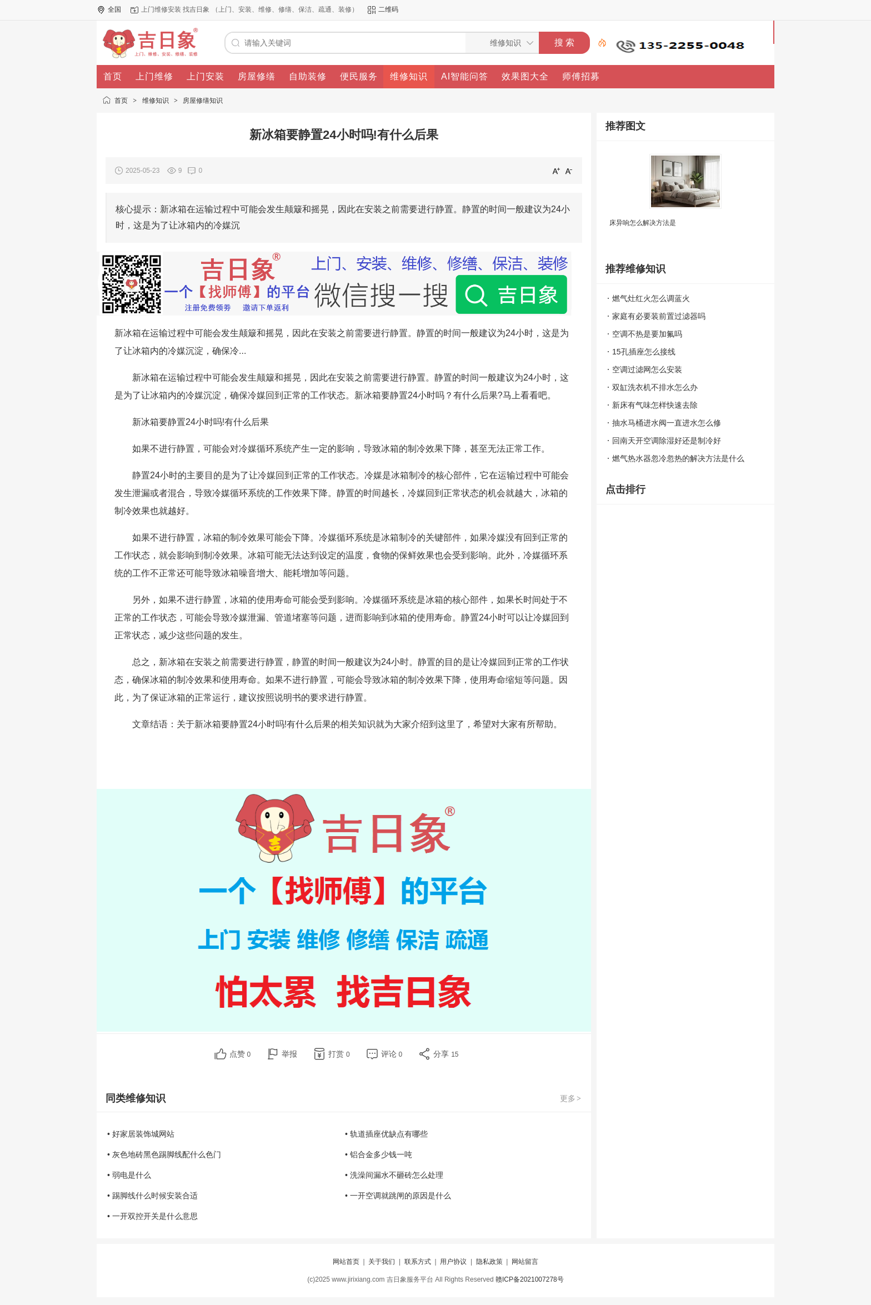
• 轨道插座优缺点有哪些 (386, 1133)
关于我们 (381, 1262)
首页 (121, 100)
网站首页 (346, 1262)
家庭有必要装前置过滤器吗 (658, 316)
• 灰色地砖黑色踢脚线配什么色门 (164, 1154)
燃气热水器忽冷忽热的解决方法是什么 (678, 458)
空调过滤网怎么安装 (647, 369)
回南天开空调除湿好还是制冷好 (666, 440)
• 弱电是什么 (129, 1175)
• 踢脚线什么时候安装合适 (152, 1195)
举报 (289, 1053)
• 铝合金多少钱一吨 (378, 1154)
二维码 (388, 9)
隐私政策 (489, 1262)
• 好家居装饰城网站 (140, 1133)
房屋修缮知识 (203, 100)
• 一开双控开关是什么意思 (152, 1216)
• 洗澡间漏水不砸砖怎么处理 (394, 1175)
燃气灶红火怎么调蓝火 (651, 298)
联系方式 (417, 1262)
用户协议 (453, 1262)
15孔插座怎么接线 (643, 351)
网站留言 (525, 1262)
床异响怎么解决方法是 (642, 223)
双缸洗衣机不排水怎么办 (655, 387)
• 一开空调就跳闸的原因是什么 (398, 1195)
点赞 (240, 1053)
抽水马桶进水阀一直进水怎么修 (666, 422)
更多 (571, 1098)
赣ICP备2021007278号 (529, 1279)
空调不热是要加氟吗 (647, 333)
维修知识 (155, 100)
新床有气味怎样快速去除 (655, 405)
